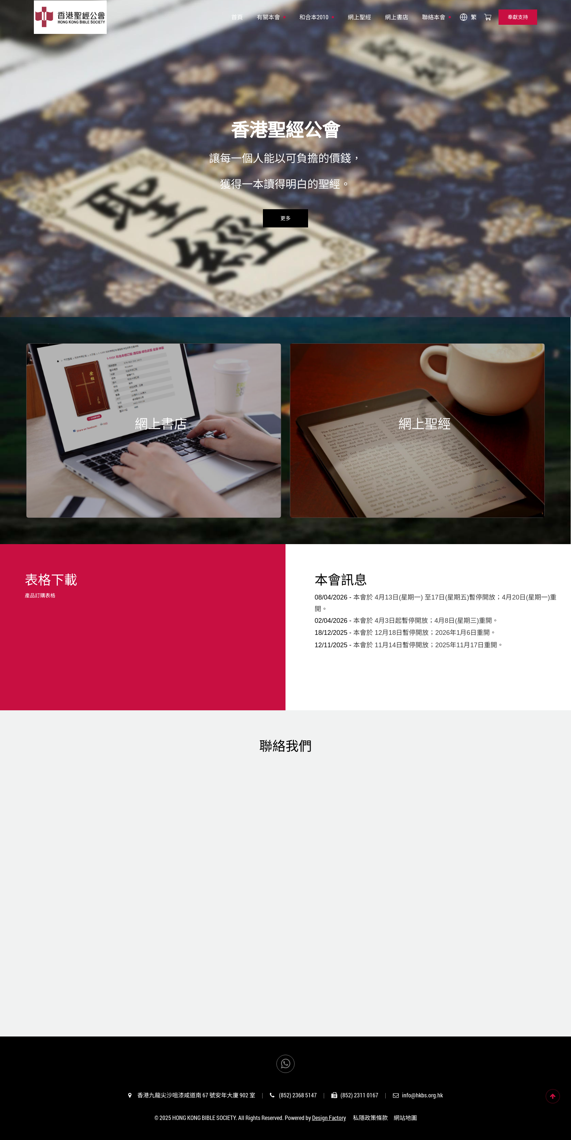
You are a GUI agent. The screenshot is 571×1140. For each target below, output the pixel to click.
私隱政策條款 (370, 1117)
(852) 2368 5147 (298, 1095)
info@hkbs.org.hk (422, 1095)
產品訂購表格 (40, 595)
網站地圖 (405, 1117)
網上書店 (396, 17)
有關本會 (268, 17)
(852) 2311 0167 (359, 1095)
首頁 (237, 17)
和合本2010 (313, 17)
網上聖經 (359, 17)
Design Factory (329, 1117)
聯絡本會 (433, 17)
